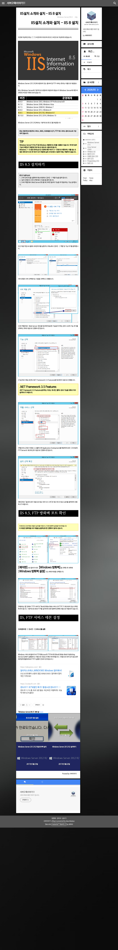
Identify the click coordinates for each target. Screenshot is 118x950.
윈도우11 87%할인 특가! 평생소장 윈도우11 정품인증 (40, 687)
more (41, 712)
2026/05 (91, 90)
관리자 (59, 818)
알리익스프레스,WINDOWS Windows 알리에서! (41, 670)
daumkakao (70, 821)
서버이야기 (47, 821)
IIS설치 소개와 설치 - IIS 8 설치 (40, 14)
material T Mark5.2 (59, 824)
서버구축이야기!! (16, 3)
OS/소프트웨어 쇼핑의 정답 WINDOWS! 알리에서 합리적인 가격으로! (41, 675)
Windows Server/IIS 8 (64, 17)
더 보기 (87, 62)
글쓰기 (64, 818)
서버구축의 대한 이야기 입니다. (29, 795)
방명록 (54, 818)
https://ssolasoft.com (28, 684)
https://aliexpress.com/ (29, 667)
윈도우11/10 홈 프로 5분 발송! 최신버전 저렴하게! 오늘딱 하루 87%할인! (41, 691)
